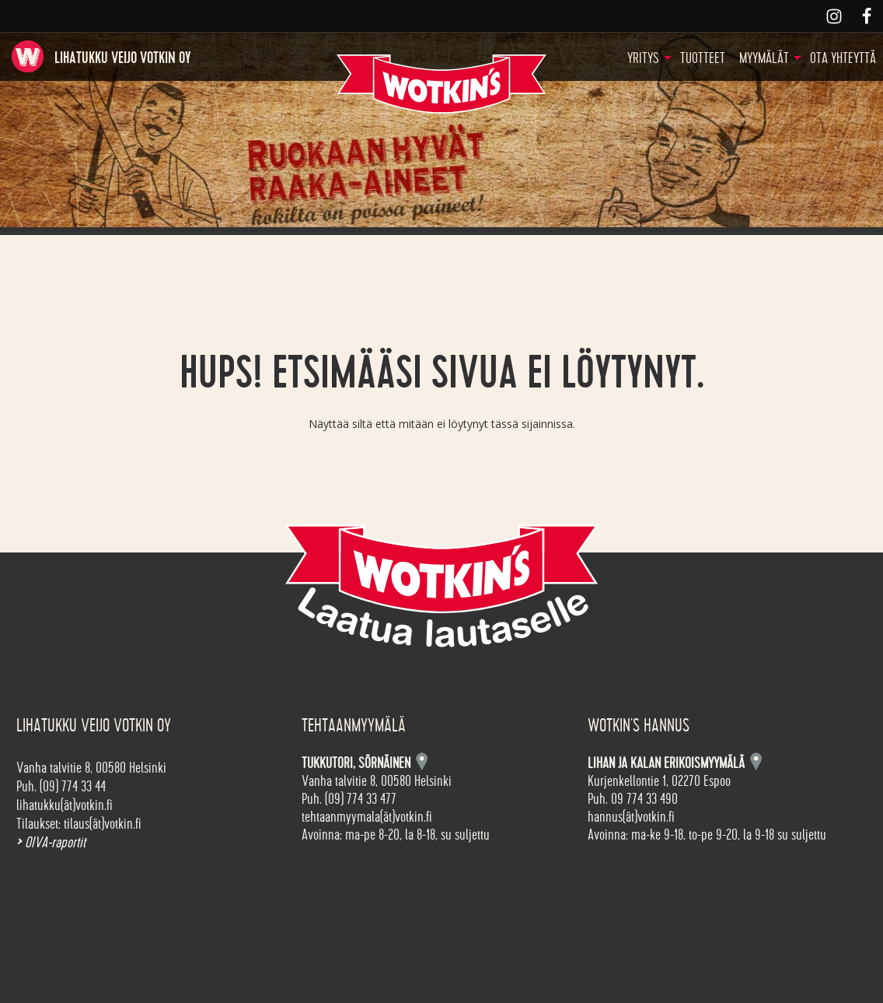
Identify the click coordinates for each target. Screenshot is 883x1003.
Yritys (643, 58)
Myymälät (764, 58)
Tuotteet (702, 58)
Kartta (756, 761)
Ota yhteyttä (843, 58)
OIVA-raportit (51, 842)
